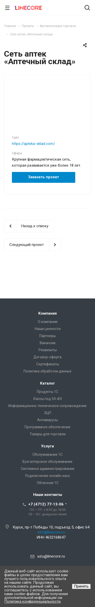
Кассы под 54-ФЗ (47, 399)
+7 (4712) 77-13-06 (46, 504)
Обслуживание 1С (47, 454)
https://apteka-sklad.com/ (33, 143)
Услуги (47, 446)
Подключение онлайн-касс (47, 476)
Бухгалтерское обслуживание (47, 462)
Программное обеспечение (47, 427)
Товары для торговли (48, 434)
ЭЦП (47, 413)
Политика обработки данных (47, 371)
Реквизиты (48, 350)
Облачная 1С (48, 483)
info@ (42, 556)
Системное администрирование (47, 469)
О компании (48, 322)
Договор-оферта (47, 357)
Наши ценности (48, 329)
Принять (81, 586)
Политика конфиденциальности (32, 601)
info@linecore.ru (51, 532)
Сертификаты (47, 364)
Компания (47, 313)
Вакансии (47, 343)
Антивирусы (47, 420)
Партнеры (47, 336)
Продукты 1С (47, 392)
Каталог (47, 383)
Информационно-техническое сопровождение (47, 406)
